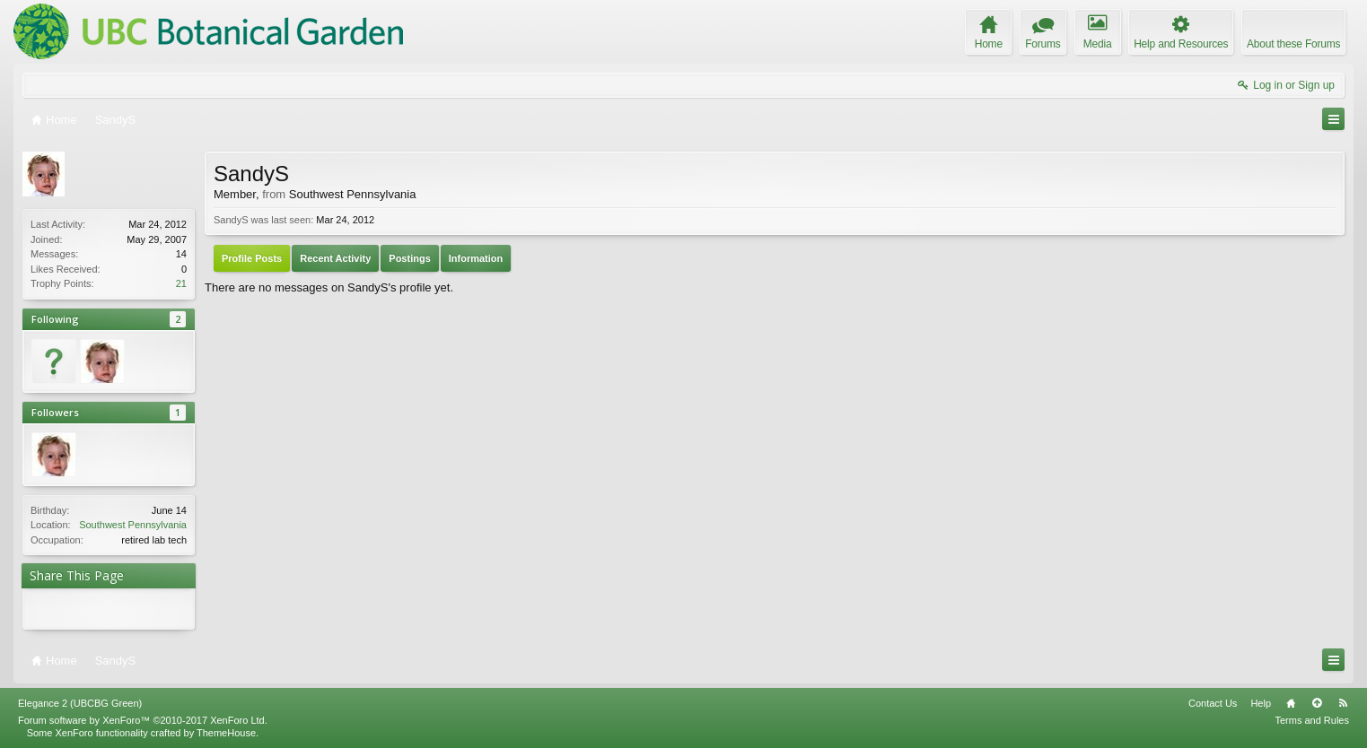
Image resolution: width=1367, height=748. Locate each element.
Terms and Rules (1312, 720)
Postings (409, 258)
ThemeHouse (226, 732)
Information (476, 258)
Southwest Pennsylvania (133, 524)
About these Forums (1293, 44)
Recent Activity (335, 258)
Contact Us (1212, 703)
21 (181, 283)
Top (1316, 703)
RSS (1342, 703)
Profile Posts (252, 258)
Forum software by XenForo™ (142, 720)
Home (1290, 703)
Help (1260, 703)
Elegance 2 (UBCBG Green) (80, 703)
